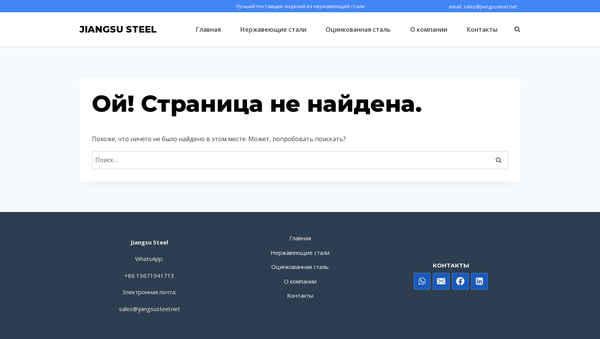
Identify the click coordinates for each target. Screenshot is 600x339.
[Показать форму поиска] (513, 29)
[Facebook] (460, 281)
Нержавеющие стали (273, 29)
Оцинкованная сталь (358, 29)
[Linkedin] (479, 281)
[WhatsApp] (422, 281)
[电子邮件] (441, 281)
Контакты (482, 29)
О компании (428, 29)
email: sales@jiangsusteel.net (483, 6)
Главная (208, 29)
